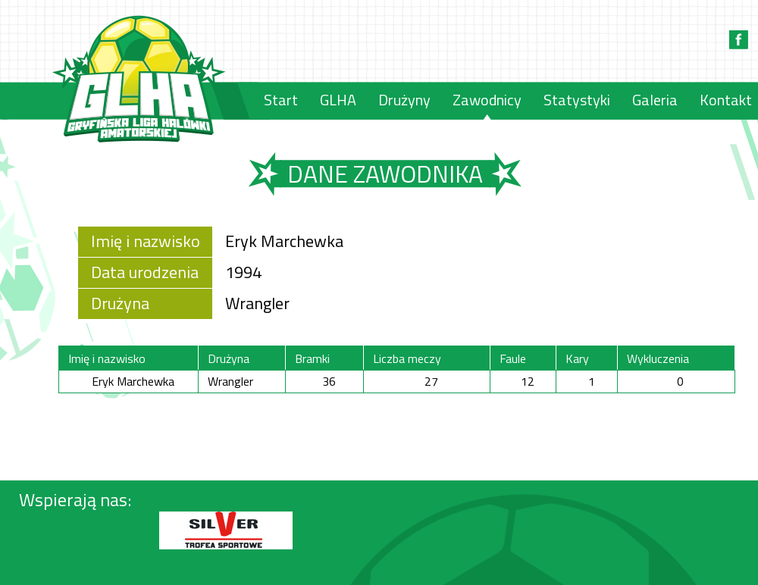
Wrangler (257, 303)
